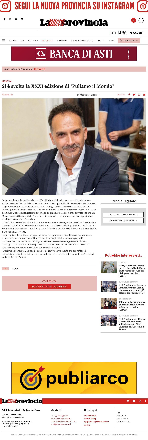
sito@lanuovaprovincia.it (61, 424)
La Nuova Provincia (20, 69)
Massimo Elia (7, 95)
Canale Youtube (18, 19)
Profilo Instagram (12, 19)
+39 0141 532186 (61, 416)
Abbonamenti (136, 33)
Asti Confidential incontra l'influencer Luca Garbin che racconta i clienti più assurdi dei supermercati (132, 289)
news (15, 269)
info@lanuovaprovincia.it (61, 418)
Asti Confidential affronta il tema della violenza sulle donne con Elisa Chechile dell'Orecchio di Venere (132, 324)
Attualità (39, 69)
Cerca (133, 20)
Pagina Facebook (6, 19)
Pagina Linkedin (24, 19)
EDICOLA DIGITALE (119, 33)
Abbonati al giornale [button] (122, 220)
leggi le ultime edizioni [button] (122, 214)
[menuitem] (16, 40)
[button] (4, 39)
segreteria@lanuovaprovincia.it (63, 421)
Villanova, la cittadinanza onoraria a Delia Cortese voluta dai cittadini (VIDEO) (132, 306)
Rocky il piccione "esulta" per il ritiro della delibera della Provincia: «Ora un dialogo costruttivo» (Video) (132, 270)
